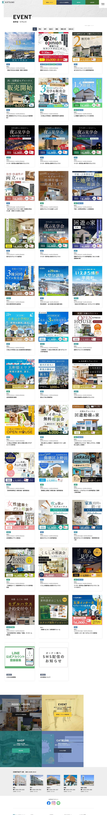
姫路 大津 (63, 29)
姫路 (57, 29)
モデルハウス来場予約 (60, 2)
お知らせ (71, 29)
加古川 (51, 29)
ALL (34, 29)
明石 (40, 29)
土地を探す (91, 2)
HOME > (86, 25)
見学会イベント (44, 2)
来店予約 (75, 2)
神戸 (45, 29)
